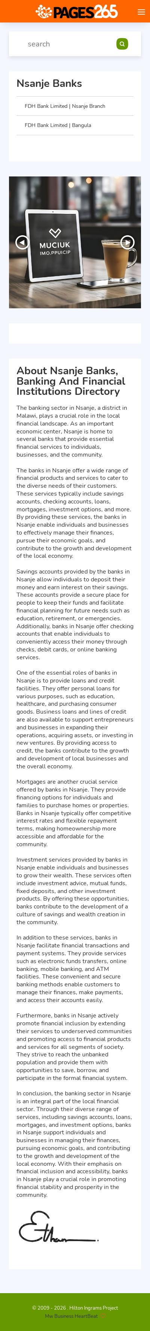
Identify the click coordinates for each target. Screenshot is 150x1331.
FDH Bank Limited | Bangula (58, 125)
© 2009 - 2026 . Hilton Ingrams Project (75, 1308)
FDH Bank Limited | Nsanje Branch (65, 106)
